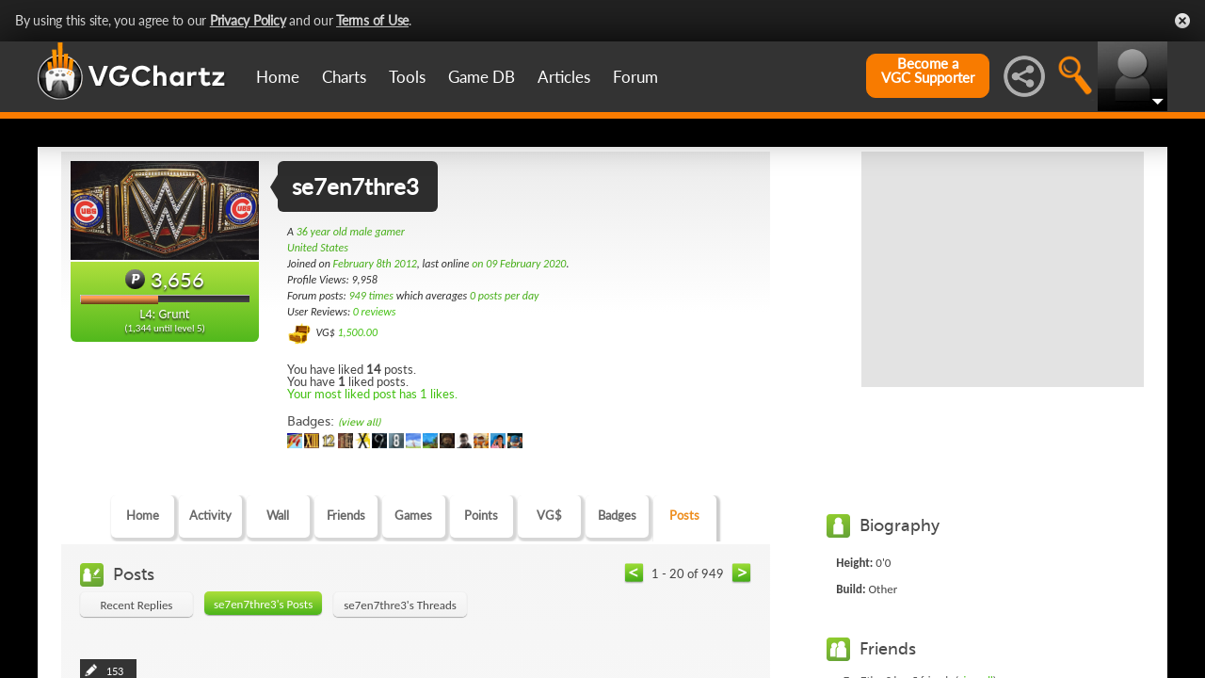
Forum (635, 77)
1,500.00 (357, 332)
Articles (564, 77)
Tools (407, 77)
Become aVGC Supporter (927, 70)
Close (1182, 20)
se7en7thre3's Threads (400, 605)
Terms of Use (372, 20)
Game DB (481, 77)
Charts (344, 77)
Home (277, 77)
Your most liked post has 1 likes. (372, 393)
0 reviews (374, 311)
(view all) (359, 422)
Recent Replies (137, 605)
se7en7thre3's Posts (263, 604)
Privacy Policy (248, 20)
